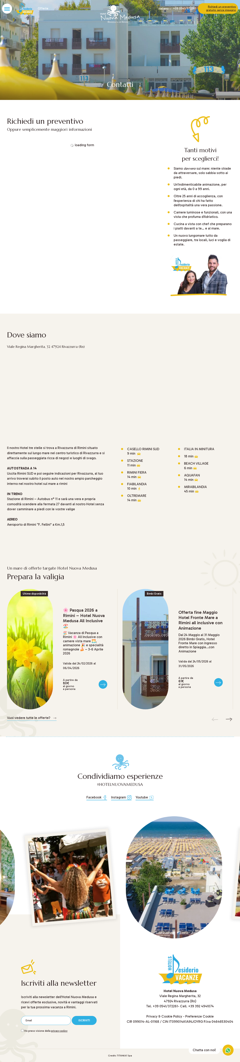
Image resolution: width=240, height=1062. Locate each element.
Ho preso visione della (46, 1030)
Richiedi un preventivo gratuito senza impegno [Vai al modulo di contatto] (221, 8)
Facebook (96, 797)
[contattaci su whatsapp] (228, 1050)
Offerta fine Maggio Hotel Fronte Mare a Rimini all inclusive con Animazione (200, 620)
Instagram (121, 797)
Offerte (42, 8)
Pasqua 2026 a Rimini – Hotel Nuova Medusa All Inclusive (84, 618)
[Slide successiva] (229, 719)
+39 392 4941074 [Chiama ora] (201, 1006)
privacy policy (59, 1030)
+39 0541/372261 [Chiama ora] (184, 8)
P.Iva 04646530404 (218, 1022)
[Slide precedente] (215, 719)
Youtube (145, 797)
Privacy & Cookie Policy (164, 1016)
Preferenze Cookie (199, 1016)
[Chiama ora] (165, 1006)
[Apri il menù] (7, 8)
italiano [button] (164, 8)
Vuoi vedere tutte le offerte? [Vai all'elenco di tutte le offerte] (32, 718)
